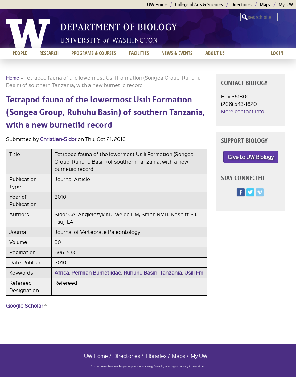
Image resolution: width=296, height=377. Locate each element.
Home (12, 78)
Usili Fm (193, 272)
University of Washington (28, 33)
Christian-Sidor (58, 139)
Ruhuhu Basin (140, 272)
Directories (241, 4)
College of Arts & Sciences (199, 4)
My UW (286, 4)
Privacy (184, 366)
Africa (62, 272)
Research (49, 53)
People (20, 53)
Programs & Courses (94, 53)
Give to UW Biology (251, 157)
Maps (265, 4)
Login (277, 53)
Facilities (139, 53)
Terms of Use (198, 366)
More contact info (242, 111)
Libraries (156, 356)
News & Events (177, 53)
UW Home (157, 4)
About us (215, 53)
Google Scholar (26, 305)
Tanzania (171, 272)
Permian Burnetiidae (96, 272)
